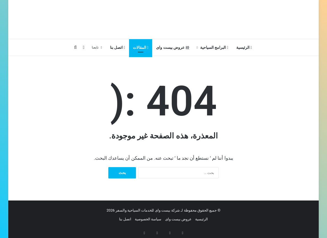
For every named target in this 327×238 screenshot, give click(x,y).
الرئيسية (244, 47)
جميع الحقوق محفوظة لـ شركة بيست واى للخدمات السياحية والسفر (166, 210)
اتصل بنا (117, 47)
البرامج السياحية (214, 47)
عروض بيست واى (172, 47)
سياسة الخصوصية (148, 219)
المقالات (141, 47)
